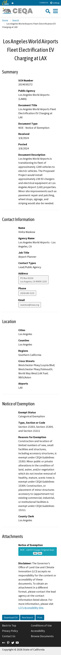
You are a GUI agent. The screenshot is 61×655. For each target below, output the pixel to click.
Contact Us (44, 2)
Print (39, 617)
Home (5, 20)
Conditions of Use (41, 625)
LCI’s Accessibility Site (30, 607)
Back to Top (9, 625)
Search (15, 20)
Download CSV (11, 617)
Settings (54, 2)
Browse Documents (42, 636)
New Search (27, 617)
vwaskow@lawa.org (29, 304)
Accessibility (38, 630)
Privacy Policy (10, 630)
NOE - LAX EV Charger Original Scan (37, 551)
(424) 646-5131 (27, 293)
